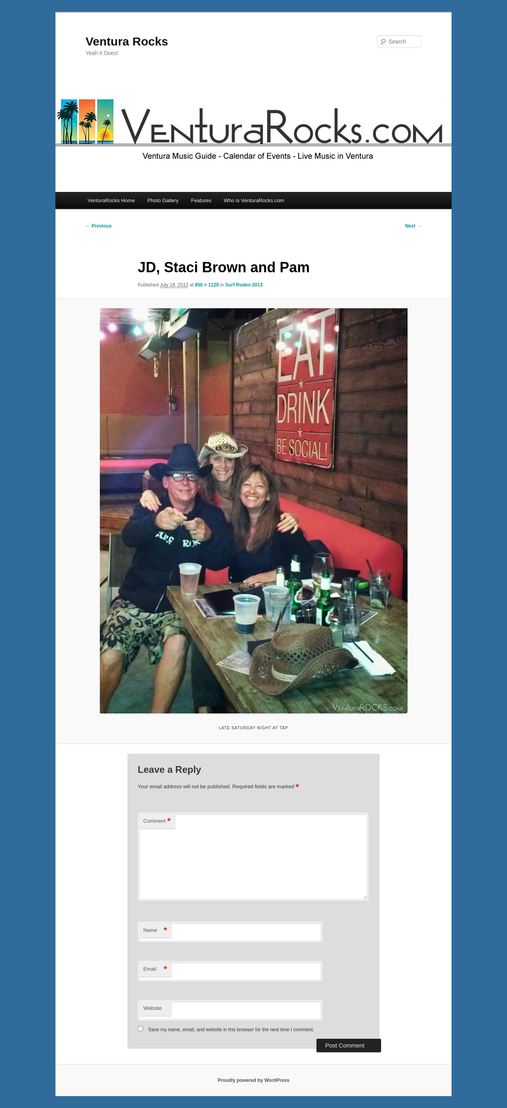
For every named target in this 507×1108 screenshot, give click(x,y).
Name (155, 930)
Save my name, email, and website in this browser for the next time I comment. (231, 1029)
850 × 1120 (207, 285)
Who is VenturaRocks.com (254, 200)
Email (155, 969)
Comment (157, 821)
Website (152, 1008)
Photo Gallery (163, 200)
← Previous (99, 226)
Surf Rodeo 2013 (244, 285)
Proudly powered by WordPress (253, 1080)
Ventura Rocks (127, 41)
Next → (413, 226)
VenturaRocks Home (111, 200)
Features (201, 200)
